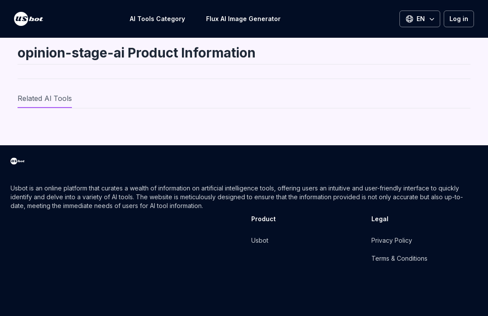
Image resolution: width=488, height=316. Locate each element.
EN (420, 18)
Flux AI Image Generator (243, 18)
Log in (458, 18)
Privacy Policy (391, 240)
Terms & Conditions (399, 258)
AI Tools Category (157, 18)
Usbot (259, 240)
